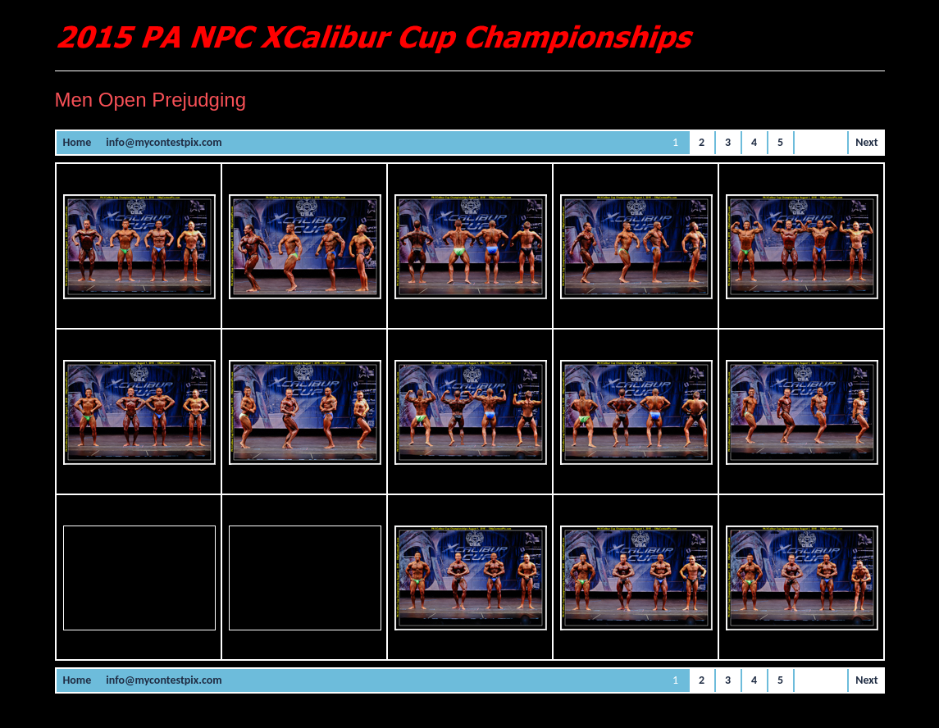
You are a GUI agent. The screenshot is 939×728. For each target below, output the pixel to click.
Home (77, 142)
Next (866, 142)
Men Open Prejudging (150, 100)
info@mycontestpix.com (163, 142)
